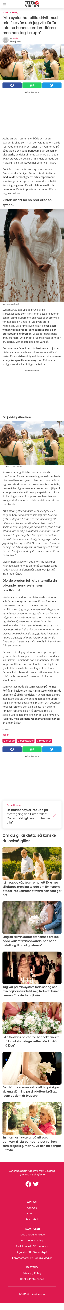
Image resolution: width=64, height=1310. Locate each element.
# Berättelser (25, 740)
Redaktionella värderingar (32, 1246)
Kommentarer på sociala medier (32, 1258)
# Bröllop (9, 740)
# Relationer (43, 740)
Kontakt (32, 1213)
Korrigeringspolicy (32, 1240)
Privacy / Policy (32, 1273)
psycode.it (32, 1219)
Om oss (32, 1207)
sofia (15, 38)
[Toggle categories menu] (4, 4)
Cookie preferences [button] (32, 1279)
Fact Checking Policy (32, 1234)
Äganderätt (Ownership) (32, 1252)
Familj (15, 12)
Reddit (5, 734)
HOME (5, 12)
